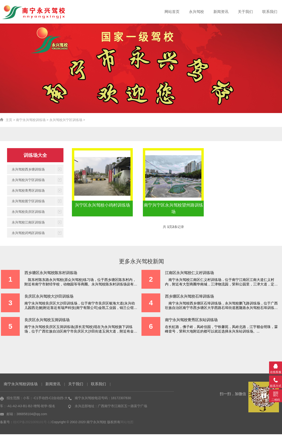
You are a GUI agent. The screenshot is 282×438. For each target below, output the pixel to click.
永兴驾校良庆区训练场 (28, 212)
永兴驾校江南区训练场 (28, 222)
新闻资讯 (220, 12)
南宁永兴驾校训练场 (31, 120)
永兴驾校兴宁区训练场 (65, 120)
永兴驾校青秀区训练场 (28, 190)
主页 (9, 120)
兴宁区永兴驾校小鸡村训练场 (102, 205)
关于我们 (245, 12)
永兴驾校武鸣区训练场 (28, 233)
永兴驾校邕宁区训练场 (28, 201)
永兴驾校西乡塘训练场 (28, 169)
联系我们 (269, 12)
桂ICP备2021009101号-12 (32, 422)
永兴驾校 (196, 12)
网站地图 (126, 422)
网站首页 (172, 12)
